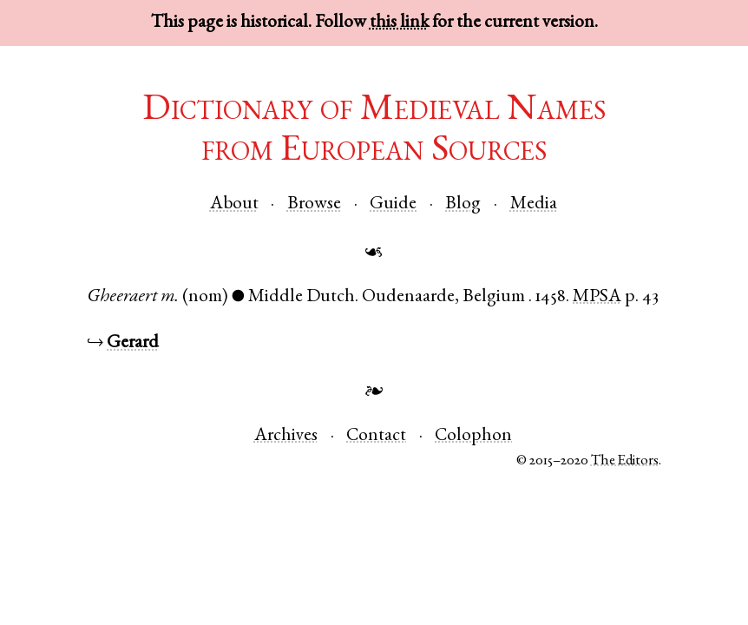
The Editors (625, 461)
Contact (376, 436)
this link (399, 23)
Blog (463, 204)
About (234, 204)
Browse (314, 204)
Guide (393, 204)
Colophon (473, 436)
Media (533, 204)
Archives (286, 436)
